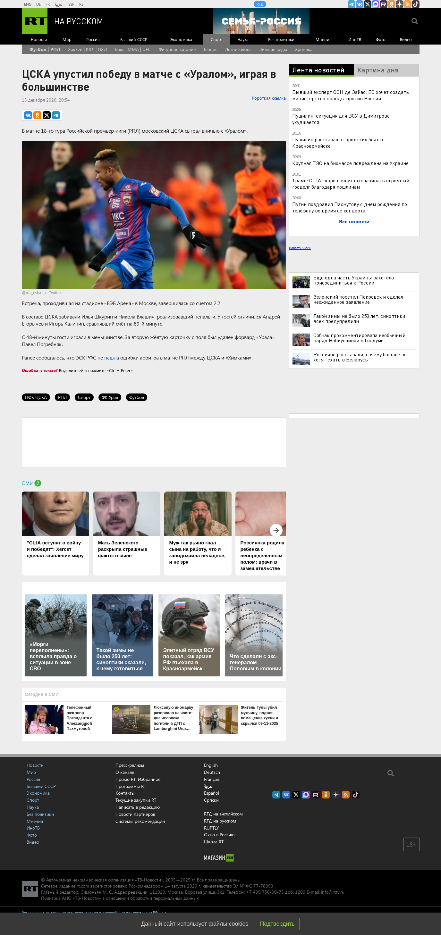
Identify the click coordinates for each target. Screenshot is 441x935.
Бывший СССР (133, 39)
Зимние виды (273, 49)
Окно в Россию (219, 835)
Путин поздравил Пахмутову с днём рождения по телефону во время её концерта (349, 207)
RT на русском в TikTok (416, 4)
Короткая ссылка (269, 98)
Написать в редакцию (137, 807)
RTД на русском (220, 821)
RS (81, 4)
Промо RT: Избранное (137, 779)
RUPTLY (211, 828)
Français (212, 779)
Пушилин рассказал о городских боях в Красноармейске (337, 142)
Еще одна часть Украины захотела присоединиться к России (353, 280)
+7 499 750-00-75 (265, 892)
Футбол (136, 397)
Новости (39, 39)
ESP (71, 4)
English (211, 765)
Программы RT (130, 786)
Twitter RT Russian (367, 4)
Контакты (125, 793)
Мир (67, 39)
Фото (381, 39)
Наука (243, 39)
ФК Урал (110, 397)
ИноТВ (354, 39)
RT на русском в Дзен (399, 4)
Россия (93, 39)
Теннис (210, 49)
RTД (260, 4)
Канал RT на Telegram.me (351, 4)
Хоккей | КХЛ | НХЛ (87, 49)
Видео (406, 39)
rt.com (83, 886)
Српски (211, 800)
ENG (27, 4)
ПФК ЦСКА (36, 397)
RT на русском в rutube (383, 4)
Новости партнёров (135, 814)
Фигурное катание (177, 49)
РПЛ (62, 397)
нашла (111, 357)
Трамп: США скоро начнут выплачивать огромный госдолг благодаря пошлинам (350, 183)
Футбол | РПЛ (45, 49)
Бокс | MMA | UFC (133, 49)
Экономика (181, 39)
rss (407, 4)
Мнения (324, 39)
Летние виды (238, 49)
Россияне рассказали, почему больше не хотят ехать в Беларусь (360, 357)
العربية (59, 4)
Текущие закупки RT (135, 800)
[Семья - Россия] (261, 21)
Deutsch (212, 772)
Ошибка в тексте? (40, 370)
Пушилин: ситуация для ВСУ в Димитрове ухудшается (341, 118)
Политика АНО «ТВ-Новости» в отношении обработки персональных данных (120, 898)
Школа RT (214, 842)
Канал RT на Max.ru (375, 4)
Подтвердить (277, 924)
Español (211, 793)
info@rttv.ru (332, 892)
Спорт (217, 39)
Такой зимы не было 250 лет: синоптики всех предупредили (359, 318)
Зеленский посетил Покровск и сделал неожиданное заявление (358, 299)
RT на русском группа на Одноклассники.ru (391, 4)
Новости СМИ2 (300, 247)
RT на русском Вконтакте (359, 4)
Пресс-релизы (129, 765)
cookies (239, 924)
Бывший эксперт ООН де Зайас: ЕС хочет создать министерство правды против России (350, 95)
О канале (124, 772)
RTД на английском (223, 814)
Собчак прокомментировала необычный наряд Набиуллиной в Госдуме (359, 338)
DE (38, 4)
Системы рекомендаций (140, 821)
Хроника (303, 49)
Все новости (354, 221)
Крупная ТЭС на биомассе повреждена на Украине (350, 163)
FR (48, 4)
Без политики (281, 39)
